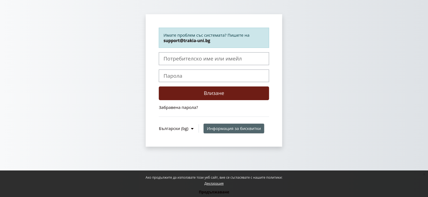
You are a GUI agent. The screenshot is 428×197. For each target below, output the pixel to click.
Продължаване (214, 192)
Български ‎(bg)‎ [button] (174, 128)
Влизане (214, 93)
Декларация (214, 183)
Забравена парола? (178, 107)
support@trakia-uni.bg (187, 40)
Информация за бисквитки (234, 128)
